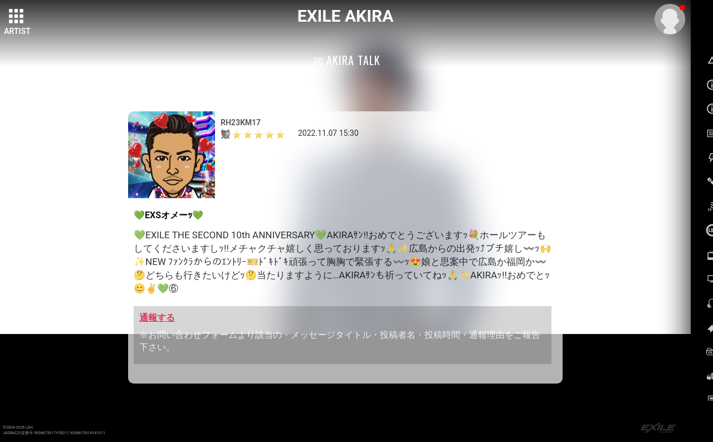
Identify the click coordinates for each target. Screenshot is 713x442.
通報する (157, 317)
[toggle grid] (17, 17)
